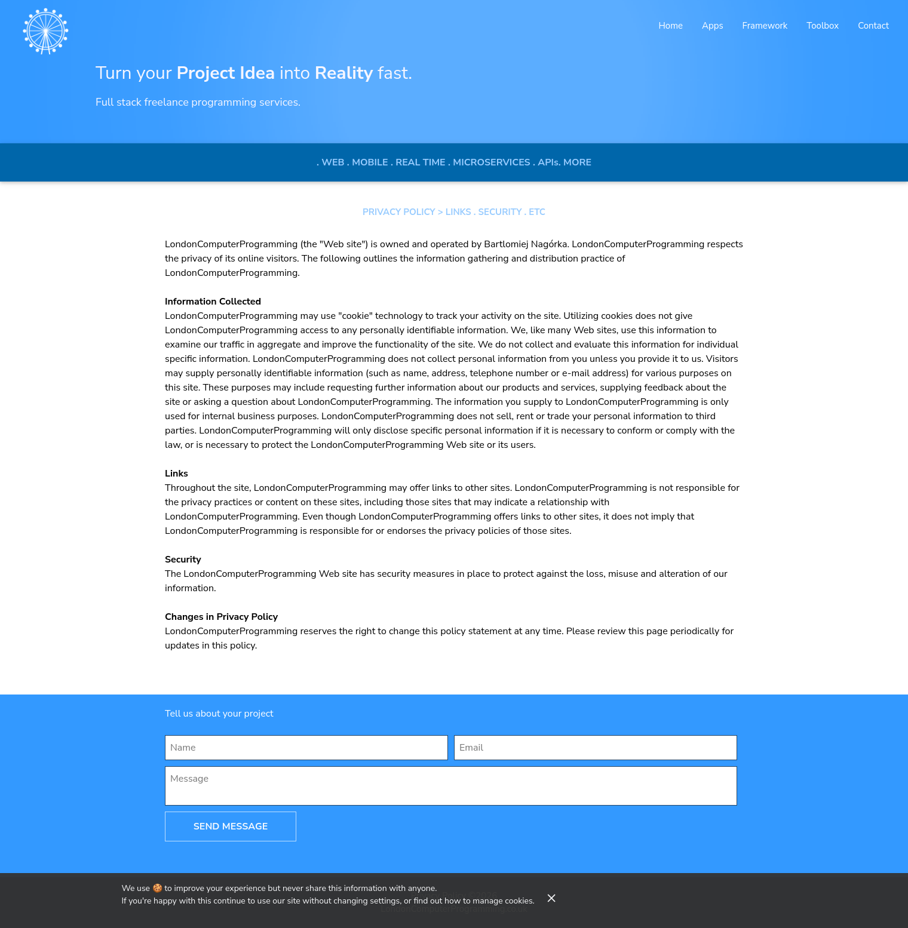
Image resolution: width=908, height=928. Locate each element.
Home (670, 26)
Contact (873, 26)
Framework (765, 26)
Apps (712, 26)
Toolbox (822, 26)
